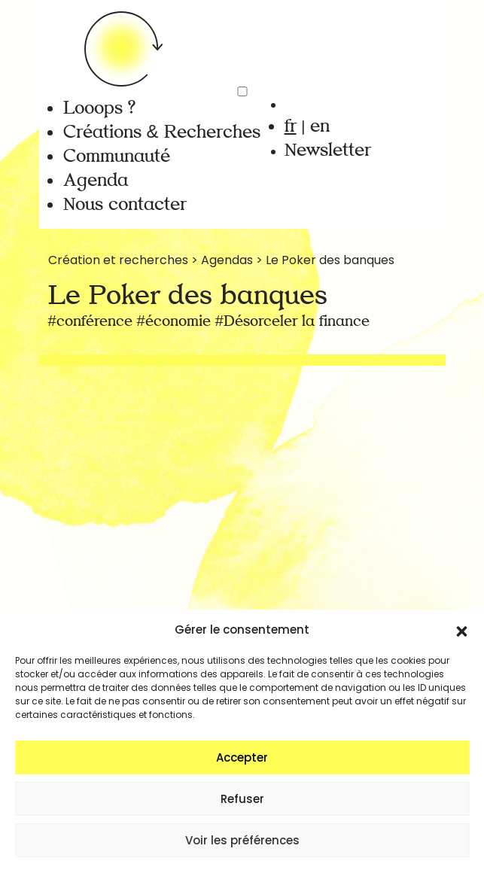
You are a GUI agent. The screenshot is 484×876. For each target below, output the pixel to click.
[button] (461, 629)
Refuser (242, 799)
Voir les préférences (242, 840)
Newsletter (328, 150)
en (320, 126)
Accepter (242, 757)
